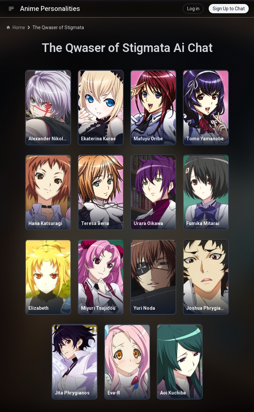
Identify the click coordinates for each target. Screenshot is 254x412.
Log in (193, 8)
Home (16, 27)
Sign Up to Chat (229, 8)
